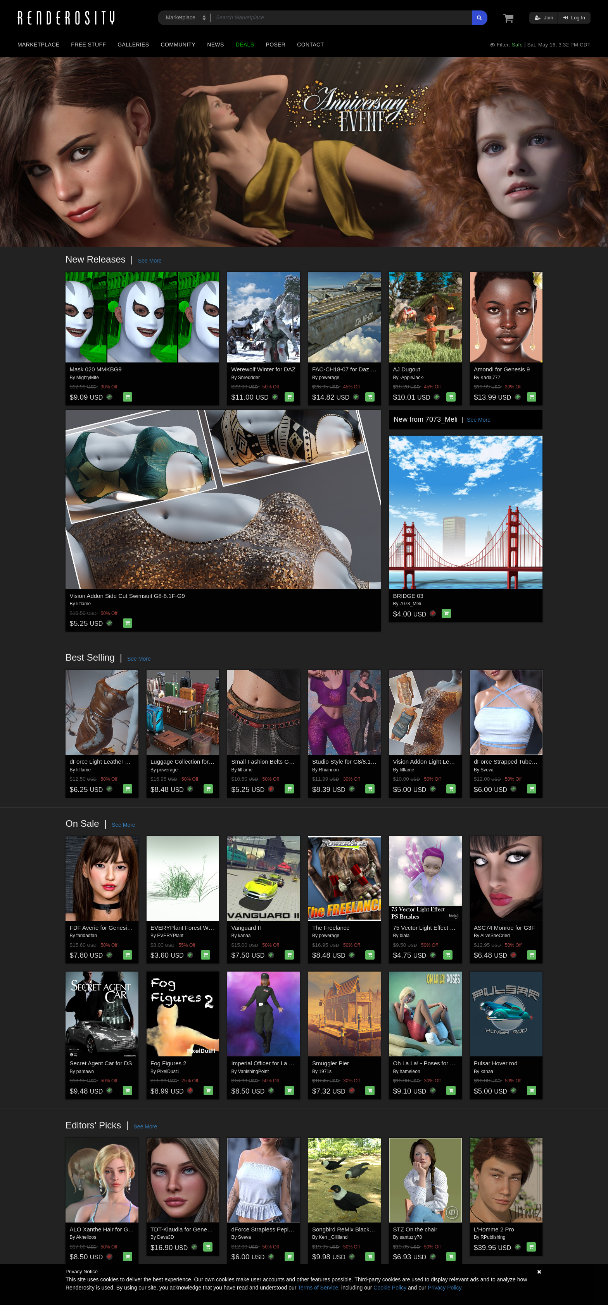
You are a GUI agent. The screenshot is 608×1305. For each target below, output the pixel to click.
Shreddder (249, 377)
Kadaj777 (490, 377)
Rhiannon (329, 770)
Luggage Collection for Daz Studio (194, 761)
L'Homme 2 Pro (494, 1229)
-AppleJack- (412, 377)
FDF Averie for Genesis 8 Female (113, 927)
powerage (329, 377)
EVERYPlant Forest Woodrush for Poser (202, 927)
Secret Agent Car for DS (101, 1063)
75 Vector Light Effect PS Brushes (437, 927)
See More (150, 261)
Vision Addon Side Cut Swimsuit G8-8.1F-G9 (127, 595)
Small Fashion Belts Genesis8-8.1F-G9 (281, 761)
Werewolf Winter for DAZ (263, 369)
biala (404, 935)
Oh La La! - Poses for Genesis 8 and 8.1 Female (455, 1063)
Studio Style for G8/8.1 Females (353, 761)
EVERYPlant (170, 935)
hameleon (410, 1071)
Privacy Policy (444, 1287)
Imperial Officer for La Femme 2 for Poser (285, 1063)
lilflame (83, 603)
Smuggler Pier (330, 1063)
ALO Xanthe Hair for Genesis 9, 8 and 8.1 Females (135, 1229)
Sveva (486, 770)
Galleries (133, 44)
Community (178, 44)
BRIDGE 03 (408, 595)
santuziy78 (411, 1237)
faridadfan (86, 935)
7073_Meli (410, 603)
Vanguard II (246, 927)
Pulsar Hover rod (496, 1063)
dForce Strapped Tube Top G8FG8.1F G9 (527, 761)
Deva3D (165, 1237)
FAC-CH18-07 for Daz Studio (349, 369)
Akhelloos (86, 1237)
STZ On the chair (415, 1229)
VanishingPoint (253, 1071)
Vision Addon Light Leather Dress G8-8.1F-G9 (452, 761)
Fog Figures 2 (168, 1063)
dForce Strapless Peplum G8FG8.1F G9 (283, 1229)
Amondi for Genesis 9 (502, 369)
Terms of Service (318, 1287)
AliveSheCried (495, 935)
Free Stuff (88, 44)
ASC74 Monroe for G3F (504, 927)
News (215, 44)
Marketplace (38, 44)
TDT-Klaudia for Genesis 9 (184, 1229)
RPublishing (492, 1237)
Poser (275, 44)
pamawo (85, 1071)
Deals (245, 44)
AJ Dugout (406, 369)
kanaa (244, 935)
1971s (325, 1071)
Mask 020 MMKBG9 (96, 369)
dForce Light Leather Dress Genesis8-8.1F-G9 (130, 761)
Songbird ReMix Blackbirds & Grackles (362, 1229)
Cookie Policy (389, 1287)
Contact (310, 44)
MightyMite (87, 377)
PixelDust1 (168, 1071)
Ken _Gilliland (333, 1237)
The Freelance (331, 927)
